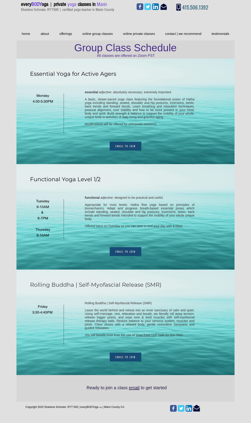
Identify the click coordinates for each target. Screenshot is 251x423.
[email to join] (125, 146)
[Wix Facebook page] (140, 6)
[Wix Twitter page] (147, 6)
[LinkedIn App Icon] (155, 6)
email (134, 387)
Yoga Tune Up (145, 335)
